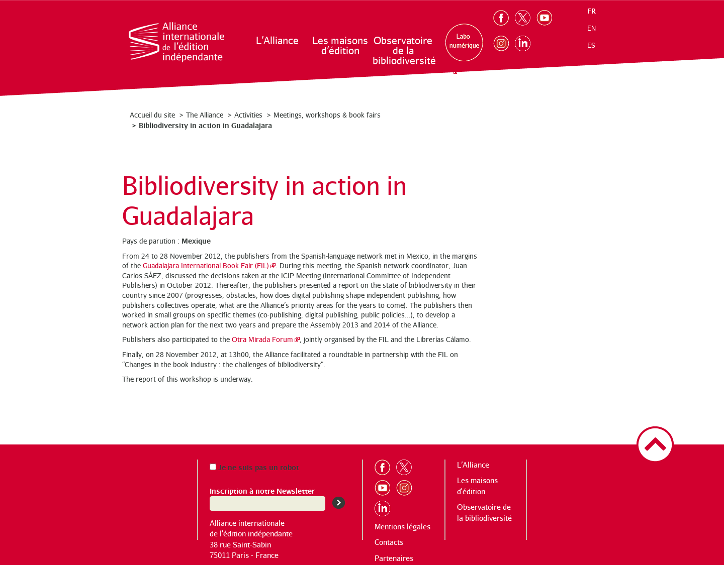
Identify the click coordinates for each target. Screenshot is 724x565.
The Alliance (204, 114)
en (591, 28)
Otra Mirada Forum (262, 339)
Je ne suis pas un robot (254, 467)
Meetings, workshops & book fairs (327, 114)
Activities (248, 114)
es (591, 45)
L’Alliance (277, 40)
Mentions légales (402, 526)
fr (591, 11)
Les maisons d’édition (340, 45)
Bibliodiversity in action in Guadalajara (205, 125)
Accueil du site (152, 114)
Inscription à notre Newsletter (262, 490)
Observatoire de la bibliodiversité (403, 50)
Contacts (389, 542)
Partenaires (394, 558)
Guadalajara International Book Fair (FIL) (206, 265)
